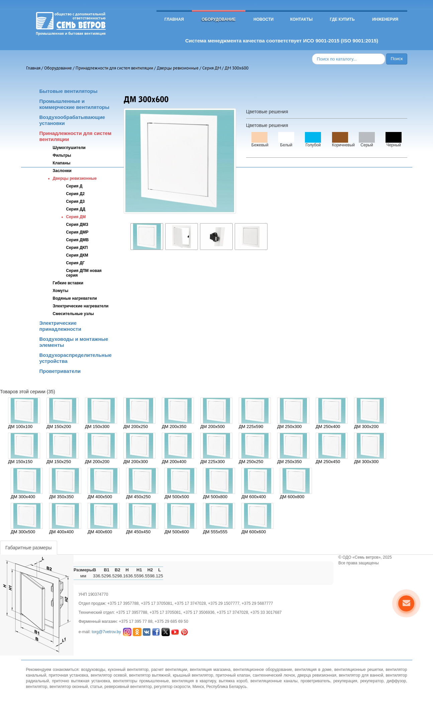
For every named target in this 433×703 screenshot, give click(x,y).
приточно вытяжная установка (81, 681)
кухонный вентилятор (128, 669)
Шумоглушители (69, 147)
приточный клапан (233, 675)
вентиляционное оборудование (262, 669)
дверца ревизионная (317, 675)
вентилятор (36, 686)
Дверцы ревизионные (178, 68)
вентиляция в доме (313, 669)
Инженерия (385, 19)
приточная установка (68, 675)
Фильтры (62, 155)
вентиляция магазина (210, 669)
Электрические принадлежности (60, 326)
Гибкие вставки (68, 283)
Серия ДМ (211, 68)
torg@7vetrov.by (106, 631)
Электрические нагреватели (81, 306)
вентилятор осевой (108, 675)
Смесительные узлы (73, 313)
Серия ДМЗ (77, 224)
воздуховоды (93, 669)
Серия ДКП (77, 247)
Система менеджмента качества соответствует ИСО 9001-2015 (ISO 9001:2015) (281, 40)
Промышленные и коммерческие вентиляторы (74, 104)
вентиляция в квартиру (194, 681)
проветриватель (315, 681)
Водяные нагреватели (75, 298)
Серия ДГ (75, 263)
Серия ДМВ (77, 240)
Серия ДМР (77, 232)
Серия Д (74, 186)
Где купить (342, 19)
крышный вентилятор (193, 675)
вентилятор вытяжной (149, 675)
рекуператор (372, 681)
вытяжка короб (233, 681)
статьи (96, 686)
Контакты (301, 19)
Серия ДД (75, 209)
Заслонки (62, 170)
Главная (174, 19)
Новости (263, 19)
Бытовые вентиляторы (68, 91)
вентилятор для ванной (361, 675)
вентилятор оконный (68, 686)
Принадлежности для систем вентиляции (114, 68)
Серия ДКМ (77, 255)
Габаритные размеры (28, 547)
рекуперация (345, 681)
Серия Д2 (75, 193)
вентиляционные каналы (274, 681)
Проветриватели (60, 371)
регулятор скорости (172, 686)
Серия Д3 (75, 201)
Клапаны (62, 163)
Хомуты (61, 290)
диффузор (396, 681)
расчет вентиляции (169, 669)
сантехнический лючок (274, 675)
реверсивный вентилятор (127, 686)
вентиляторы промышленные (141, 681)
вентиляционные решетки (358, 669)
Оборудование (219, 19)
